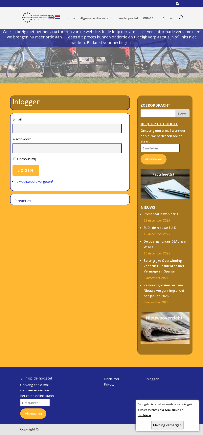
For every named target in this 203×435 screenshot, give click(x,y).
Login (25, 170)
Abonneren (153, 159)
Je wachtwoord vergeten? (34, 181)
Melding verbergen (167, 425)
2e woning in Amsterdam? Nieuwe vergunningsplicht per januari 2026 (164, 290)
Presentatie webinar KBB (163, 214)
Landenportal (128, 18)
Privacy (109, 384)
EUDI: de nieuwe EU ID (160, 228)
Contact (169, 18)
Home (70, 18)
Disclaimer (111, 379)
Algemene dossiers (94, 18)
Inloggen (152, 379)
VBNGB (148, 18)
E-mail (17, 119)
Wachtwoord (21, 139)
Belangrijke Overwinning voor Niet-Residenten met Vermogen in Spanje (164, 265)
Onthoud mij (26, 159)
